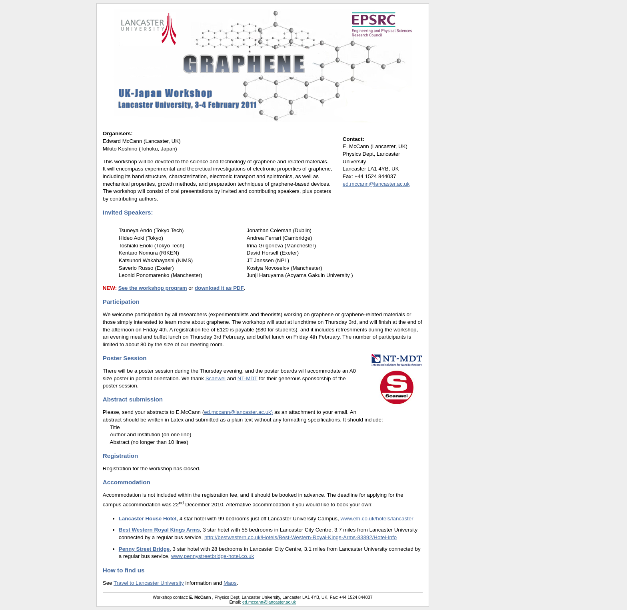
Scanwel (216, 378)
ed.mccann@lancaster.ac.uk (376, 184)
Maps (230, 583)
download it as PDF (219, 288)
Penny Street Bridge (144, 549)
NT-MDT (248, 378)
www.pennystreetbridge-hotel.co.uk (212, 556)
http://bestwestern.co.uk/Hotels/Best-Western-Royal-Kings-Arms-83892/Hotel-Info (300, 537)
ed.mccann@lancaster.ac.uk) (238, 412)
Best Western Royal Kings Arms (159, 530)
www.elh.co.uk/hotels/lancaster (376, 519)
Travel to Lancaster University (149, 583)
